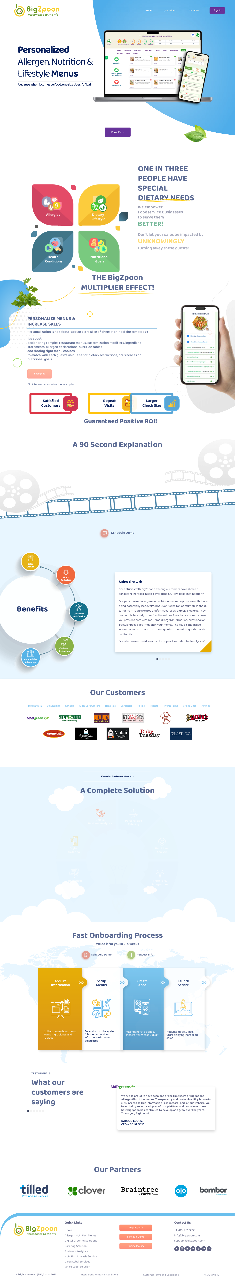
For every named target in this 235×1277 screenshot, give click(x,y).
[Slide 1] (157, 659)
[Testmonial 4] (37, 1111)
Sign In (217, 10)
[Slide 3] (163, 659)
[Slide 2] (160, 659)
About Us (194, 11)
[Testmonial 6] (43, 1111)
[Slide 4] (166, 659)
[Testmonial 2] (31, 1111)
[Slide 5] (169, 659)
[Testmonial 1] (28, 1111)
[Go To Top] (231, 1272)
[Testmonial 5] (40, 1111)
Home (148, 11)
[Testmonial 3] (34, 1111)
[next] (222, 1110)
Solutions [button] (170, 11)
